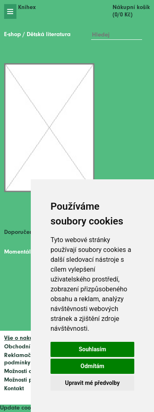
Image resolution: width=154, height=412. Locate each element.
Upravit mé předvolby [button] (92, 383)
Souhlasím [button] (92, 349)
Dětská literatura (49, 34)
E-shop (12, 34)
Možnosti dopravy (27, 371)
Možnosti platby (25, 380)
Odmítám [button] (92, 366)
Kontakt (14, 388)
